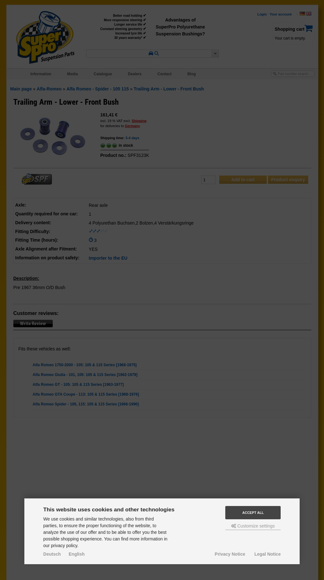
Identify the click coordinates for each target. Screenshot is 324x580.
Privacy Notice (230, 554)
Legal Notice (267, 554)
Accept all (253, 513)
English (77, 554)
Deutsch (52, 554)
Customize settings (253, 525)
